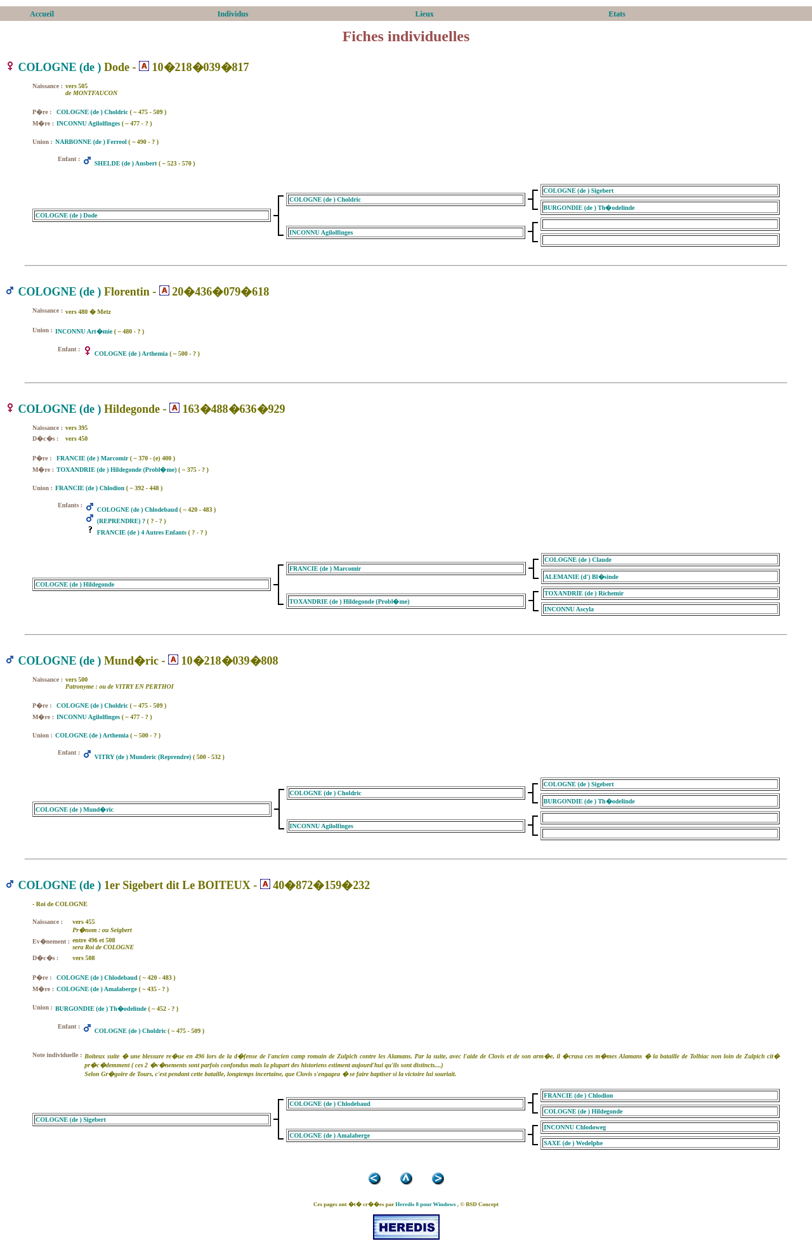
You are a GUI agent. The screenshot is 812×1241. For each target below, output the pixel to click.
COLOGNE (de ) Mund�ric (75, 809)
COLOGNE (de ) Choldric (92, 111)
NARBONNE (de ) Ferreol (91, 141)
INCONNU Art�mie (83, 331)
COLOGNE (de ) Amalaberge (96, 988)
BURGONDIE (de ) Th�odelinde (589, 207)
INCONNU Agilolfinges (88, 123)
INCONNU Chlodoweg (575, 1127)
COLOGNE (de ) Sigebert (579, 190)
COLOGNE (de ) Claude (578, 559)
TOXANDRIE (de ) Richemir (584, 593)
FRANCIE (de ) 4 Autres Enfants (142, 532)
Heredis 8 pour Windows (425, 1204)
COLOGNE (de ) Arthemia (131, 353)
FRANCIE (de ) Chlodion (89, 487)
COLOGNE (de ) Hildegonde (75, 584)
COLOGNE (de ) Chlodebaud (137, 509)
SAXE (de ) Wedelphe (573, 1143)
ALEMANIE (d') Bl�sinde (581, 576)
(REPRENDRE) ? (121, 520)
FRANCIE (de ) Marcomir (92, 458)
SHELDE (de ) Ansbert (126, 163)
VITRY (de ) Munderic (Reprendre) (143, 756)
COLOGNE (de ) (60, 67)
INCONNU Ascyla (569, 609)
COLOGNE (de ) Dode (67, 215)
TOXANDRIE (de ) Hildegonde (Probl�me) (116, 469)
